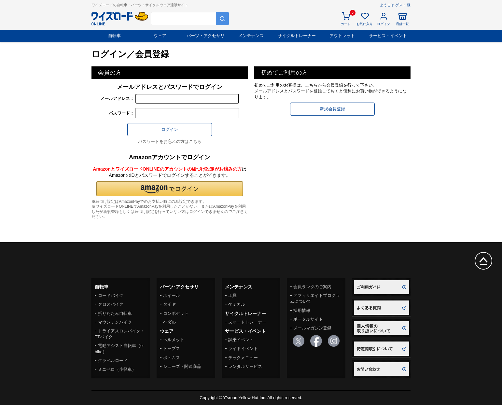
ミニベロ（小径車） (117, 369)
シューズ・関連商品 (182, 366)
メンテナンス (251, 35)
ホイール (171, 295)
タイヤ (169, 304)
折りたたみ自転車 (115, 313)
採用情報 (301, 310)
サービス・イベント (388, 35)
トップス (171, 348)
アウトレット (342, 35)
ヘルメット (173, 339)
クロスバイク (110, 304)
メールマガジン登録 (312, 328)
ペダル (169, 322)
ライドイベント (243, 348)
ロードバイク (110, 295)
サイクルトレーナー (297, 35)
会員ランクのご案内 (312, 286)
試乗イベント (241, 339)
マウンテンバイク (115, 322)
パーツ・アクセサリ (206, 35)
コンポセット (175, 313)
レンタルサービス (245, 366)
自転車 (114, 35)
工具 (232, 295)
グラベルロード (113, 360)
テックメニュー (243, 357)
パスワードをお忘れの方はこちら (170, 141)
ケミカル (236, 304)
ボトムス (171, 357)
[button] (169, 188)
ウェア (160, 35)
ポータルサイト (308, 319)
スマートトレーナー (247, 322)
